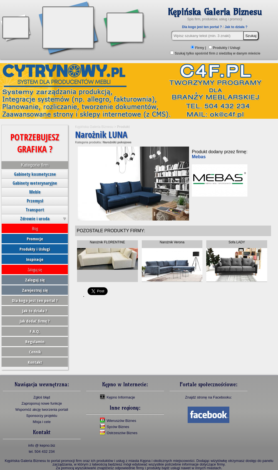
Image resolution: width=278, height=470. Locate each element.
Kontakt (35, 362)
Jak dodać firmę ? (35, 321)
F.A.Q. (35, 331)
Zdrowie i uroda (34, 219)
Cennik (35, 352)
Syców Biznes (118, 427)
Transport (35, 210)
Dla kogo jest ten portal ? (202, 27)
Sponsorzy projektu (41, 416)
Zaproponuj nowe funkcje (41, 403)
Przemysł (35, 201)
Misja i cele (42, 422)
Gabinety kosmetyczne (35, 174)
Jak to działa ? (236, 27)
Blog (35, 228)
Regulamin (34, 341)
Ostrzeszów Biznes (122, 433)
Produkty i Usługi (34, 249)
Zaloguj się (35, 269)
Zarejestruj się (35, 290)
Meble (35, 192)
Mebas (199, 156)
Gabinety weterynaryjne (35, 183)
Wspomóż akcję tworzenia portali (41, 409)
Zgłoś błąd (41, 397)
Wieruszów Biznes (121, 421)
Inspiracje (34, 259)
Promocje (35, 238)
